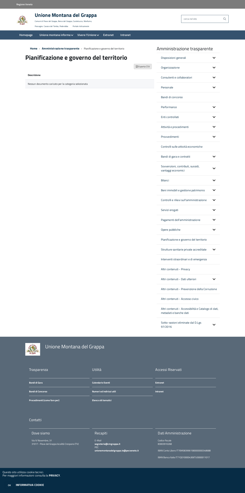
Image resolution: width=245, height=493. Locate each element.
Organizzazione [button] (170, 67)
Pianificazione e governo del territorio (184, 239)
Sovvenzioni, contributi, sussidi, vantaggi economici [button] (180, 168)
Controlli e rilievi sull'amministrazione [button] (184, 200)
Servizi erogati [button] (169, 210)
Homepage (26, 35)
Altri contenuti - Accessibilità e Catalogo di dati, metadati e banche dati (189, 311)
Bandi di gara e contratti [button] (175, 156)
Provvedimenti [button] (170, 137)
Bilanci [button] (165, 180)
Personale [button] (167, 87)
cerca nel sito (190, 18)
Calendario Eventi (101, 382)
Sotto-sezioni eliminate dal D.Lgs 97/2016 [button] (181, 324)
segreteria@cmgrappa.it (107, 444)
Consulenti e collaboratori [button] (176, 77)
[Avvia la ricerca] (224, 19)
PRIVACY (54, 475)
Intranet (125, 35)
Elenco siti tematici (102, 400)
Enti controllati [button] (170, 117)
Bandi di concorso (172, 97)
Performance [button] (169, 107)
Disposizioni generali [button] (173, 58)
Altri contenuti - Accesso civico (180, 299)
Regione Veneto (24, 4)
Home (33, 48)
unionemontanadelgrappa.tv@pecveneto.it (117, 450)
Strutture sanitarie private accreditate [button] (184, 249)
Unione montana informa (55, 35)
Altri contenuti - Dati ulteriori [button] (178, 279)
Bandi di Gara (36, 382)
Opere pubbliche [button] (171, 230)
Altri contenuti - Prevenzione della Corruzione (189, 289)
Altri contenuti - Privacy (175, 269)
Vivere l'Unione (86, 35)
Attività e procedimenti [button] (175, 127)
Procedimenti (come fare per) (44, 400)
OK (9, 485)
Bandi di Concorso (38, 391)
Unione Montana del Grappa (66, 20)
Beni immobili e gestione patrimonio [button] (183, 190)
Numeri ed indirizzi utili (104, 391)
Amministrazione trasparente (60, 48)
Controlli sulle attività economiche (182, 146)
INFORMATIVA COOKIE (30, 485)
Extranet (108, 35)
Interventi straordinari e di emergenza (184, 259)
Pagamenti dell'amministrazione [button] (180, 220)
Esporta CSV (143, 66)
